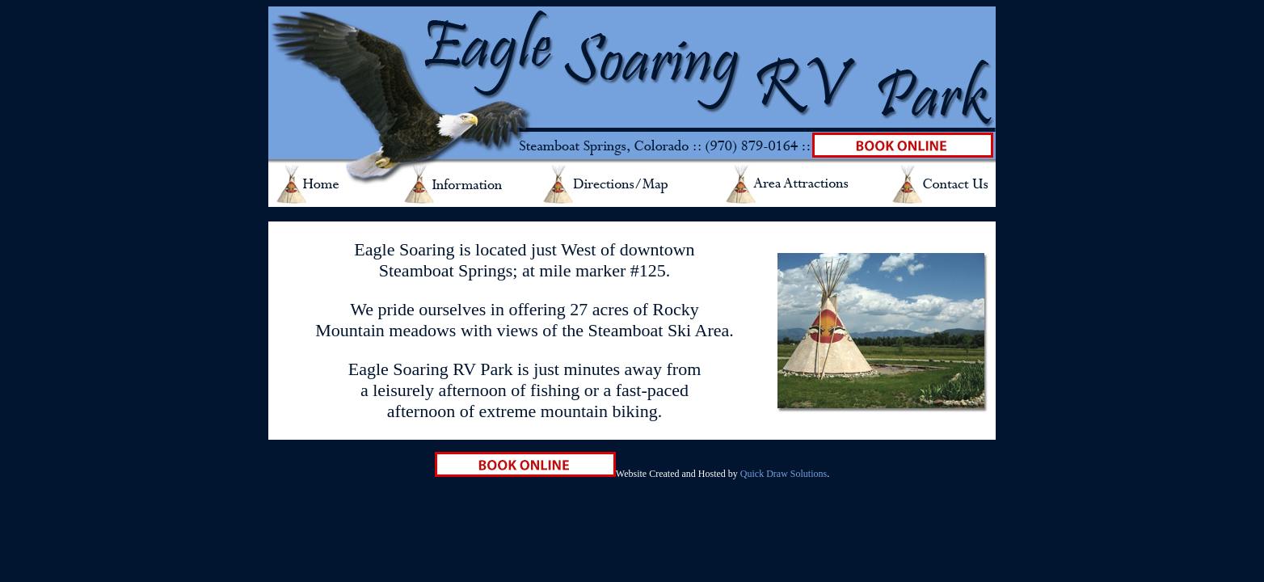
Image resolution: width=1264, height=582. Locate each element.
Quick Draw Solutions (783, 473)
